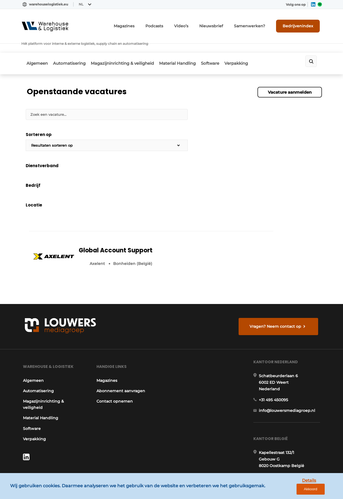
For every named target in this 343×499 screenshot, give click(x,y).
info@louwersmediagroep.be (289, 423)
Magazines (145, 24)
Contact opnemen (114, 327)
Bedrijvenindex (301, 24)
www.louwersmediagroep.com (291, 451)
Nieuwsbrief (224, 24)
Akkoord (322, 491)
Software (224, 48)
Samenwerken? (257, 24)
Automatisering (73, 48)
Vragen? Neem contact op (277, 245)
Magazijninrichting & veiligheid (129, 48)
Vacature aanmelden (290, 73)
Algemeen (37, 48)
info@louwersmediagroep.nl (289, 341)
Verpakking (254, 48)
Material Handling (188, 48)
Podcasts (172, 24)
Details (297, 490)
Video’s (197, 24)
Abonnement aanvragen (120, 316)
